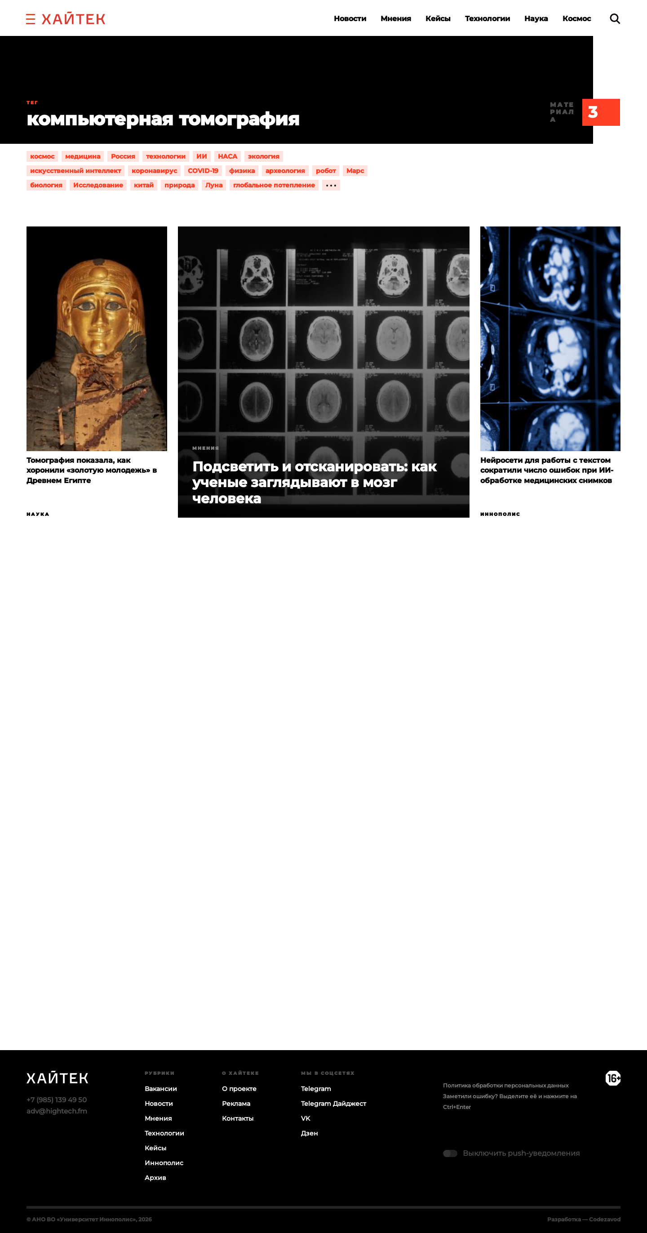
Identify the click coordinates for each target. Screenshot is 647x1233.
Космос (577, 18)
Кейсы (438, 18)
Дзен (309, 1133)
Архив (155, 1178)
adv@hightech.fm (57, 1111)
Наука (536, 18)
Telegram (316, 1089)
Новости (350, 18)
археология (285, 171)
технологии (166, 156)
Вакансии (161, 1089)
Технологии (487, 18)
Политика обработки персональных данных (505, 1085)
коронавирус (154, 171)
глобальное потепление (274, 185)
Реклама (236, 1104)
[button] (30, 18)
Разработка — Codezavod (583, 1219)
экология (263, 156)
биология (46, 185)
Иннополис (500, 514)
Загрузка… (323, 818)
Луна (213, 185)
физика (242, 171)
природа (179, 185)
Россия (123, 156)
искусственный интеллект (75, 171)
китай (144, 185)
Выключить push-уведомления (521, 1153)
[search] (615, 19)
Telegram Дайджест (333, 1104)
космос (42, 156)
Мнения (396, 18)
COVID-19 (203, 171)
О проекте (239, 1089)
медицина (82, 156)
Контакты (237, 1118)
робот (326, 171)
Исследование (98, 185)
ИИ (201, 156)
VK (305, 1118)
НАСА (227, 156)
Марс (355, 171)
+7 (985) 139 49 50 (57, 1100)
